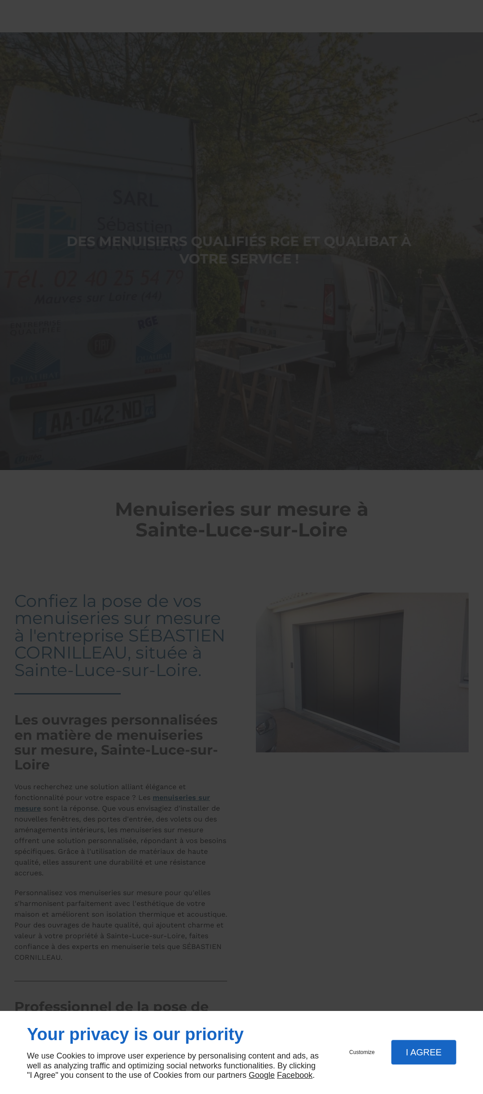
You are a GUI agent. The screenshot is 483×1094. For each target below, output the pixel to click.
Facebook (294, 1075)
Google (262, 1075)
